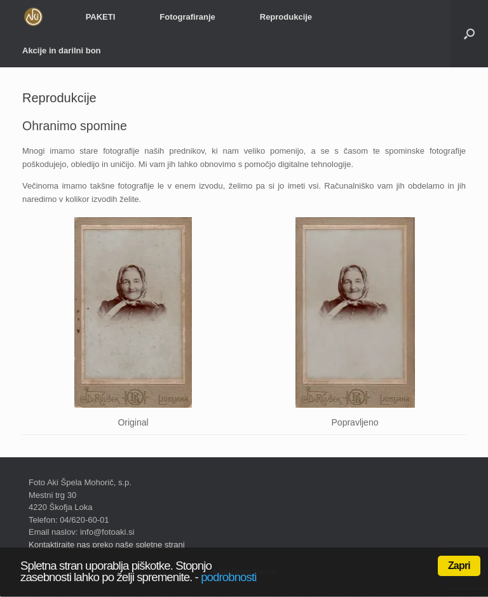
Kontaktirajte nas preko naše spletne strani (107, 544)
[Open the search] (469, 33)
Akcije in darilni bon (61, 50)
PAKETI (101, 17)
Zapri (459, 565)
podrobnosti (228, 577)
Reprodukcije (286, 17)
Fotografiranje (187, 17)
